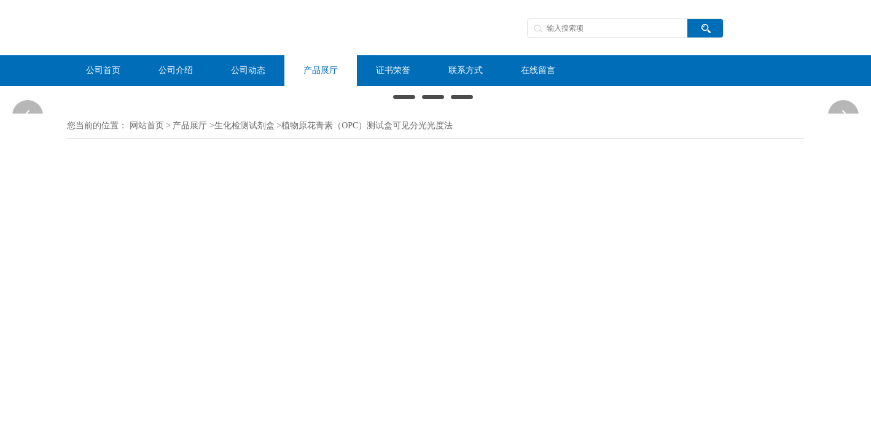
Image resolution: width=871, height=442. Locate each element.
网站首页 (147, 125)
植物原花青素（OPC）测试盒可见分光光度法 (367, 125)
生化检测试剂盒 (244, 125)
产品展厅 (190, 125)
